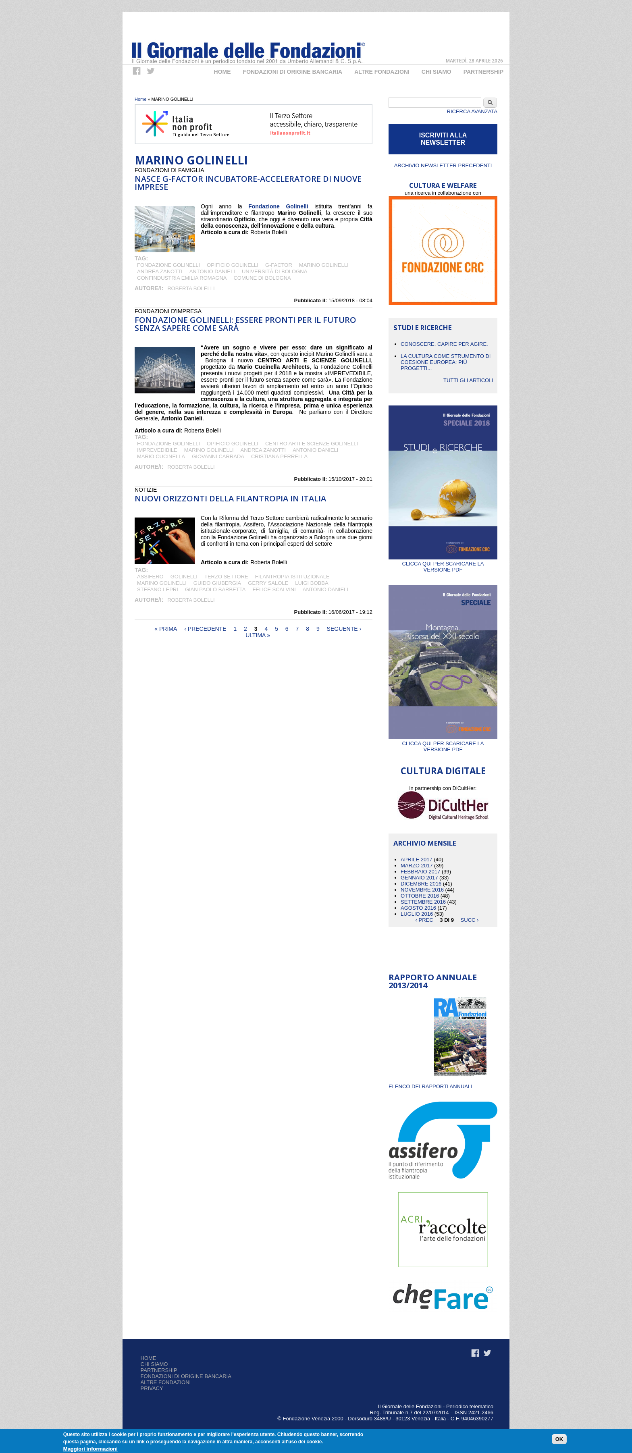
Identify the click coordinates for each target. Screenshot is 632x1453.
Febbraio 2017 (420, 872)
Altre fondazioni (382, 72)
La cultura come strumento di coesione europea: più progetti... (446, 362)
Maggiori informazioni (90, 1449)
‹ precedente (205, 629)
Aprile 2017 (416, 859)
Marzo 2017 (416, 866)
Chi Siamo (436, 72)
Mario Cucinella (161, 456)
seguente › (344, 629)
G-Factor (278, 265)
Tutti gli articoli (468, 380)
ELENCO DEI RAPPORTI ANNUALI (430, 1086)
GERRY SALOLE (268, 583)
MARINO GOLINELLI (324, 265)
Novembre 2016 (422, 890)
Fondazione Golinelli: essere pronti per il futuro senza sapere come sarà (245, 323)
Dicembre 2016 (421, 884)
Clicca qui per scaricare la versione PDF (443, 564)
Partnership (483, 72)
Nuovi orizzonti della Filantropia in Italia (230, 498)
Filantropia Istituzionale (292, 577)
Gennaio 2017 (419, 878)
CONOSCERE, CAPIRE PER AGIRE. (444, 344)
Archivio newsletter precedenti (443, 165)
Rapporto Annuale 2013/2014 (433, 981)
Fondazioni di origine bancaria (293, 72)
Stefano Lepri (157, 589)
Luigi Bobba (311, 583)
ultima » (257, 635)
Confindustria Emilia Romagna (182, 278)
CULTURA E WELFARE (443, 185)
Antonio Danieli (212, 271)
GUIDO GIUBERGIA (217, 583)
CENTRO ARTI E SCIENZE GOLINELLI (311, 444)
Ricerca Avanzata (472, 111)
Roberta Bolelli (190, 288)
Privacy (152, 1388)
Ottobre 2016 (420, 896)
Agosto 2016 (418, 908)
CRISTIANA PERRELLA (279, 456)
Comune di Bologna (262, 278)
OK (559, 1439)
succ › (470, 920)
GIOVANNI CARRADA (218, 456)
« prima (165, 629)
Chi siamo (154, 1364)
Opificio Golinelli (232, 265)
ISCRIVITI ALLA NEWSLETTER (443, 139)
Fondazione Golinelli (168, 265)
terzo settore (226, 577)
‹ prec (424, 920)
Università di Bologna (275, 271)
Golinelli (184, 577)
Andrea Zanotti (160, 271)
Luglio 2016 (417, 914)
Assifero (150, 577)
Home (222, 72)
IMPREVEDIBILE (157, 450)
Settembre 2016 (423, 902)
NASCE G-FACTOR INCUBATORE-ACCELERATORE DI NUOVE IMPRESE (248, 182)
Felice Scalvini (273, 589)
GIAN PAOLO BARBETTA (215, 589)
